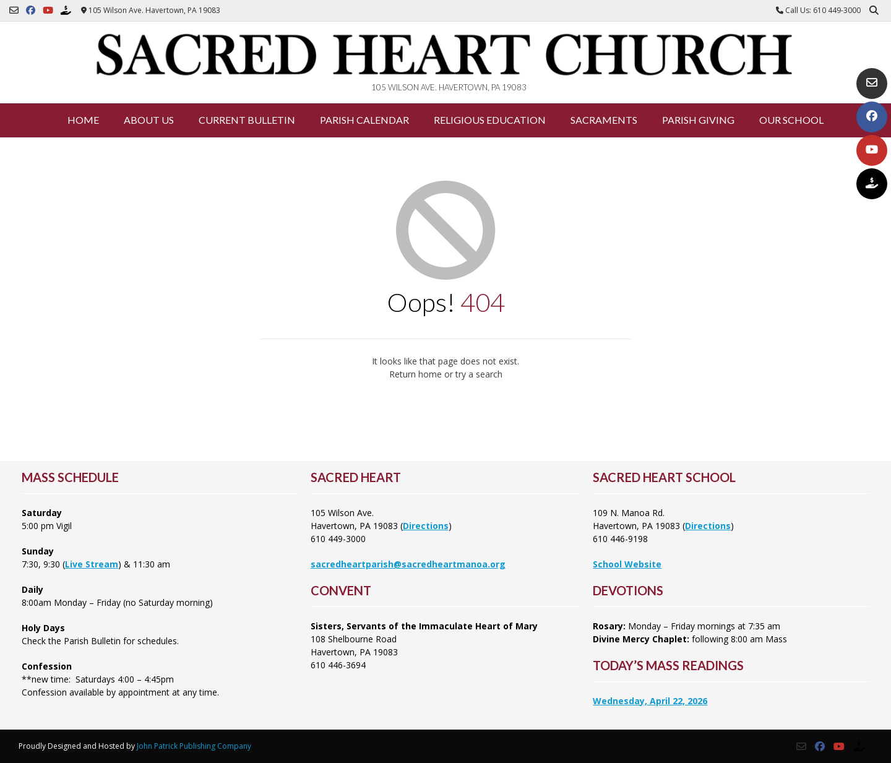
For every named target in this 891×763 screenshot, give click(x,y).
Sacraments (603, 120)
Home (83, 120)
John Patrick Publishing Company (194, 746)
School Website (627, 564)
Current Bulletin (247, 120)
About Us (149, 120)
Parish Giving (698, 120)
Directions (426, 526)
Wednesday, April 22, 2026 (650, 701)
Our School (791, 120)
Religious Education (490, 120)
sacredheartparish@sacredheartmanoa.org (408, 564)
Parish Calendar (364, 120)
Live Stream (91, 564)
